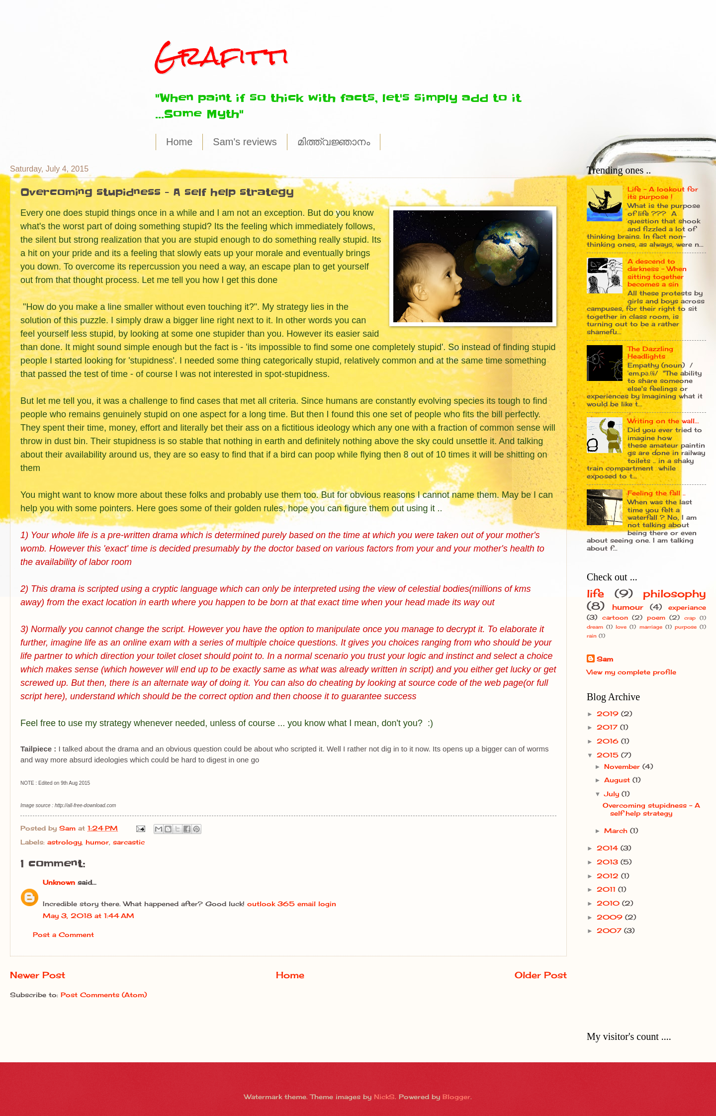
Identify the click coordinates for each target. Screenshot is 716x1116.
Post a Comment (63, 934)
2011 (607, 889)
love (621, 627)
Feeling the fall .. (656, 493)
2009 (611, 917)
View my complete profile (631, 672)
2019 (609, 714)
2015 (609, 755)
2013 (609, 862)
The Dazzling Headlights (650, 352)
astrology (64, 842)
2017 (608, 727)
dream (595, 627)
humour (627, 607)
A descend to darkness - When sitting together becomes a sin (657, 272)
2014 (609, 848)
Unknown (59, 882)
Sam (605, 659)
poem (656, 617)
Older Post (541, 974)
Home (179, 141)
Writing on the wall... (663, 421)
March (617, 831)
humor (97, 842)
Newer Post (37, 974)
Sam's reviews (244, 141)
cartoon (615, 617)
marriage (650, 627)
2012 (609, 876)
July (613, 794)
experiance (687, 607)
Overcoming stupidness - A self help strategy (651, 809)
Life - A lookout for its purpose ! (662, 192)
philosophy (674, 593)
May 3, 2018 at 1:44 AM (88, 916)
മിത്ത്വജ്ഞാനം (333, 141)
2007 (610, 930)
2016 (609, 741)
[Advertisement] (618, 983)
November (623, 766)
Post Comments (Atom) (104, 995)
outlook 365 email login (291, 904)
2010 (609, 903)
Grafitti (222, 55)
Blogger (456, 1097)
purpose (686, 627)
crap (690, 618)
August (618, 780)
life (595, 593)
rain (592, 636)
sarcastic (129, 842)
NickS (384, 1097)
